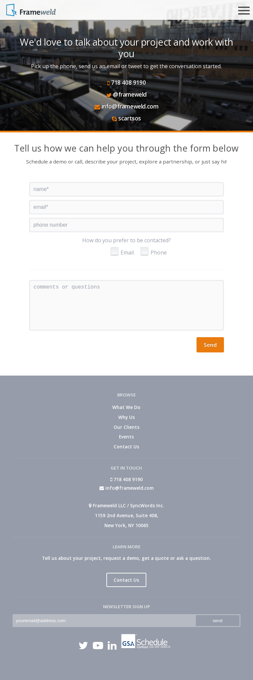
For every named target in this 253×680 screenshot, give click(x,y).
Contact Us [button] (126, 580)
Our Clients (126, 427)
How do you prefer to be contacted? (126, 240)
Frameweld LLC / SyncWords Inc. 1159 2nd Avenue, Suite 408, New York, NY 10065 (126, 515)
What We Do (126, 407)
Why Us (126, 417)
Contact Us (126, 446)
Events (126, 436)
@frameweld (126, 94)
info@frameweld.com (126, 106)
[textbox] (126, 189)
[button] (210, 344)
